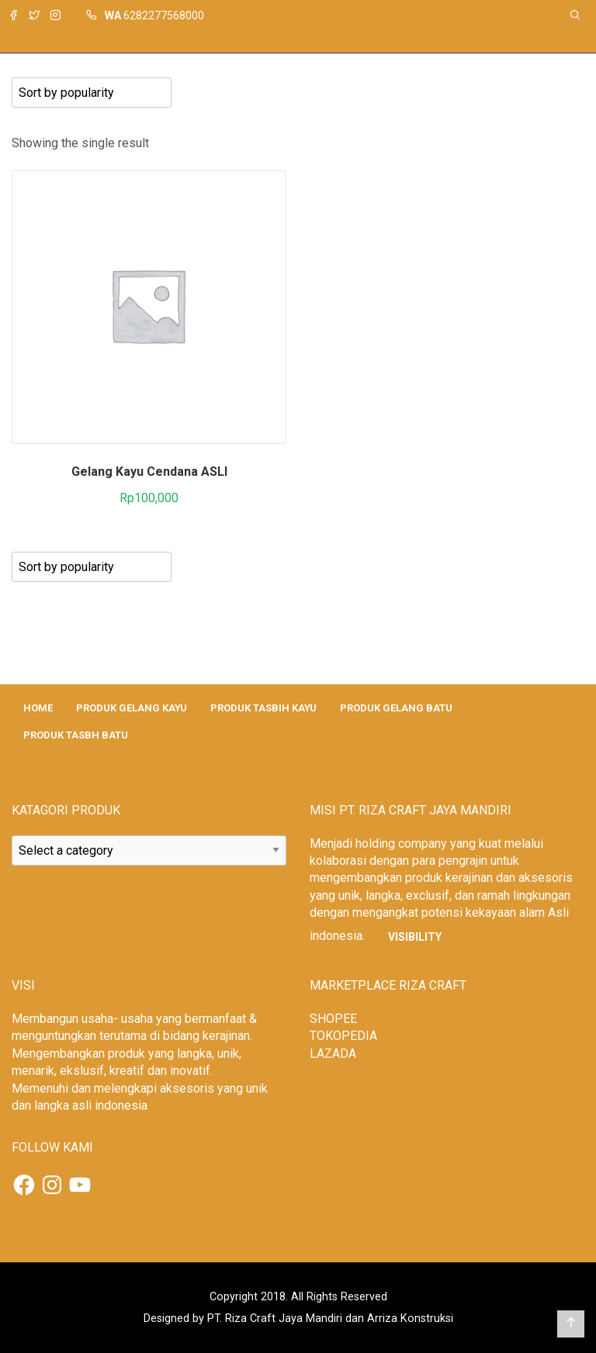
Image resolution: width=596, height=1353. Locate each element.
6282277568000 (163, 15)
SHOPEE (333, 1018)
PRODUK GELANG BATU (396, 708)
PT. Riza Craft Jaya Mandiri (274, 1318)
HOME (38, 708)
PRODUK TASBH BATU (75, 735)
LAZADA (333, 1053)
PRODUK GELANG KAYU (131, 708)
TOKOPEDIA (343, 1035)
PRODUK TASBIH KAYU (263, 708)
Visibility (415, 937)
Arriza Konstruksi (410, 1318)
